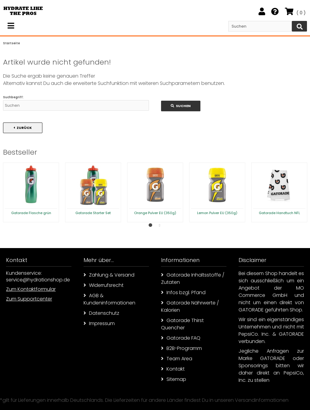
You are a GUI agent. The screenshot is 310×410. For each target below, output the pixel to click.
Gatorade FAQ (180, 337)
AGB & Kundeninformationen (109, 299)
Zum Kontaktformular (31, 289)
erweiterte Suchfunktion (101, 83)
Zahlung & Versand (109, 274)
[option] (31, 192)
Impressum (99, 323)
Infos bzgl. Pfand (183, 292)
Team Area (176, 358)
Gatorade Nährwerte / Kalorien (190, 306)
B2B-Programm (181, 348)
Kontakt (173, 368)
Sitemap (173, 379)
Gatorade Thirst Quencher (182, 324)
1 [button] (150, 225)
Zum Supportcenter (29, 298)
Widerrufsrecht (104, 285)
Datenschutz (101, 313)
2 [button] (160, 225)
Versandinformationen (262, 400)
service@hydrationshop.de (38, 279)
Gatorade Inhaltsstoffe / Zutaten (192, 278)
